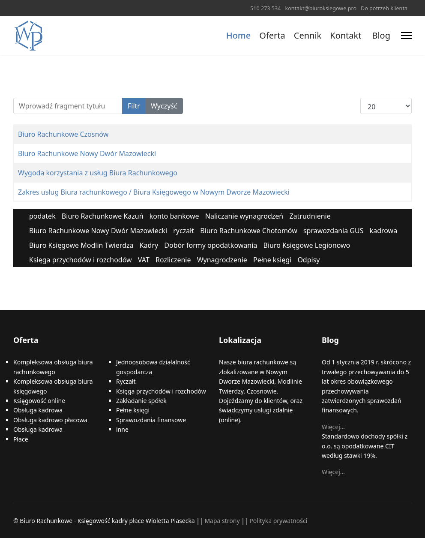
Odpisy (308, 259)
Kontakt (345, 35)
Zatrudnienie (309, 216)
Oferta (272, 35)
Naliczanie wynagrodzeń (244, 216)
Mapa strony (221, 521)
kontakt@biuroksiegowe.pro (320, 8)
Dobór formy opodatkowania (210, 245)
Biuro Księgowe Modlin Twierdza (81, 245)
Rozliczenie (173, 259)
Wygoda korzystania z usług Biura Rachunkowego (97, 172)
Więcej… (333, 427)
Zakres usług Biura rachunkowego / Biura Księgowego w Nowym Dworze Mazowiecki (154, 192)
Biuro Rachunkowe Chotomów (248, 230)
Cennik (307, 35)
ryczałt (183, 230)
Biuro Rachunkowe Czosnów (63, 134)
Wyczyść (164, 106)
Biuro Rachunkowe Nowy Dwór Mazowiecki (87, 153)
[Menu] (406, 35)
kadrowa (384, 230)
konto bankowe (174, 216)
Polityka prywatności (278, 521)
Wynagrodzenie (222, 259)
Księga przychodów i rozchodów (80, 259)
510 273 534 (265, 8)
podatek (42, 216)
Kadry (149, 245)
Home (238, 35)
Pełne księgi (272, 259)
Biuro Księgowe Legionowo (306, 245)
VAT (144, 259)
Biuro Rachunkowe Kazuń (103, 216)
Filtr (134, 106)
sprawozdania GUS (333, 230)
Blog (381, 35)
